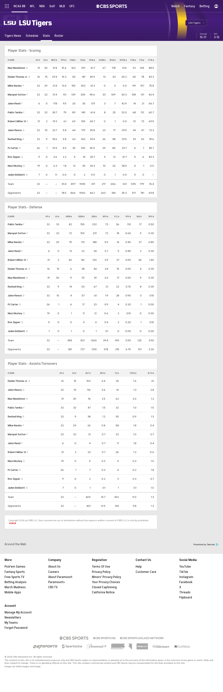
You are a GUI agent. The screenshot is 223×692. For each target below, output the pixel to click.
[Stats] (46, 35)
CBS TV (53, 587)
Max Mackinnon (16, 68)
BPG (151, 216)
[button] (196, 23)
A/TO (151, 373)
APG (102, 373)
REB (94, 216)
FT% (151, 60)
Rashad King (15, 139)
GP (38, 60)
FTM (133, 60)
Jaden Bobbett (16, 174)
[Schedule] (31, 35)
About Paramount (60, 577)
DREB (81, 216)
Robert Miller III (17, 121)
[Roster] (59, 35)
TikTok (183, 572)
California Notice (103, 592)
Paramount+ (56, 582)
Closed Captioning (104, 587)
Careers (53, 572)
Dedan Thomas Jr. (17, 76)
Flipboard (185, 597)
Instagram (186, 577)
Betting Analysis (15, 582)
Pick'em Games (15, 567)
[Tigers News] (12, 35)
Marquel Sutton (17, 94)
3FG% (123, 60)
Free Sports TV (14, 577)
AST (88, 373)
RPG (105, 216)
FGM (72, 60)
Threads (184, 592)
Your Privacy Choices (106, 582)
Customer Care (146, 572)
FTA (141, 60)
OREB (69, 216)
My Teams (11, 623)
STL (116, 216)
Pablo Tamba (15, 112)
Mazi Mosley (15, 165)
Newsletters (13, 617)
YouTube (185, 567)
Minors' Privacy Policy (106, 577)
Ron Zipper (14, 157)
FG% (92, 60)
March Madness (15, 587)
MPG (54, 60)
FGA (82, 60)
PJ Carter (13, 148)
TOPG (133, 373)
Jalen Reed (14, 103)
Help (139, 567)
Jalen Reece (15, 130)
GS (45, 60)
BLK (139, 216)
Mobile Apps (13, 592)
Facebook (185, 582)
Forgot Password (16, 628)
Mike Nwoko (15, 85)
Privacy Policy (101, 572)
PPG (63, 60)
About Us (54, 567)
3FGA (112, 60)
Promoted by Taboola (205, 544)
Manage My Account (18, 612)
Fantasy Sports (15, 572)
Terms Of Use (101, 567)
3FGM (102, 60)
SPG (128, 216)
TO (117, 373)
